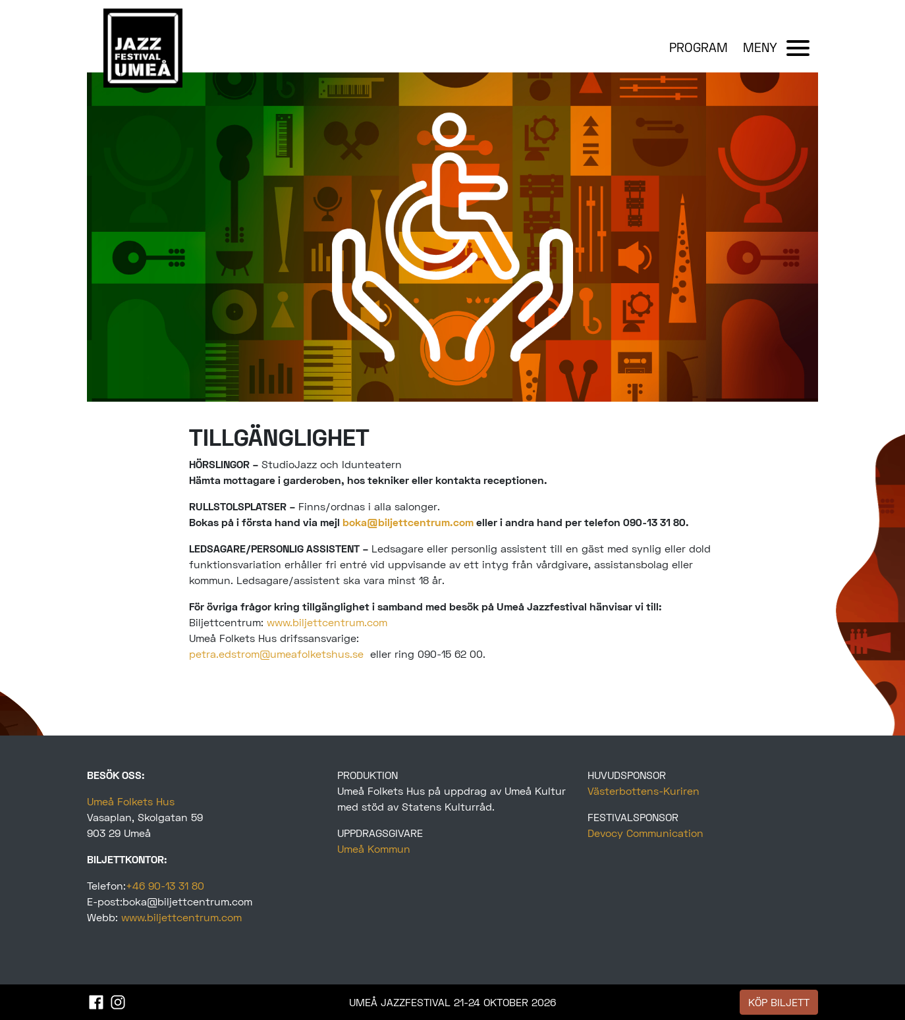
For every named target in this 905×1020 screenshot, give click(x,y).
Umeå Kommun (373, 848)
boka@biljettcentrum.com (408, 522)
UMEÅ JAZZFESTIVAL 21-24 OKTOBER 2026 (452, 1002)
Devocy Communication (645, 832)
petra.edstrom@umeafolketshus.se (276, 653)
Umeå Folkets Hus (131, 801)
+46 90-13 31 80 (165, 885)
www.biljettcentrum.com (327, 622)
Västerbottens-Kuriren (643, 790)
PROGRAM (698, 47)
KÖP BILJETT (778, 1002)
